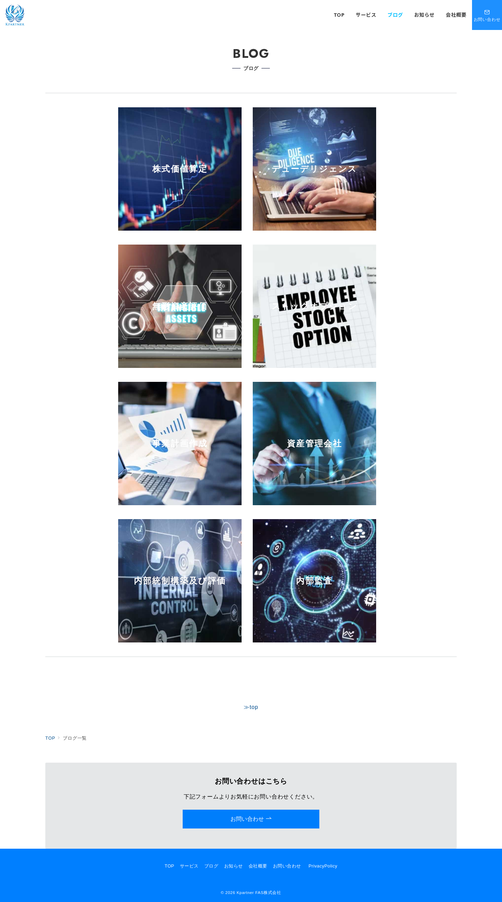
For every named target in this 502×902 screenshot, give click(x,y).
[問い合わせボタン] (487, 15)
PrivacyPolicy (323, 866)
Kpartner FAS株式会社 (259, 892)
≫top (251, 707)
